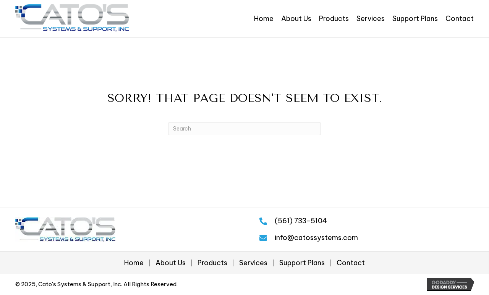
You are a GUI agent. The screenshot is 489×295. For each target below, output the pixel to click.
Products (212, 263)
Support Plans (302, 263)
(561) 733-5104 (301, 220)
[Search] (244, 128)
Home (134, 263)
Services (253, 263)
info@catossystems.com (316, 237)
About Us (170, 263)
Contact (351, 263)
